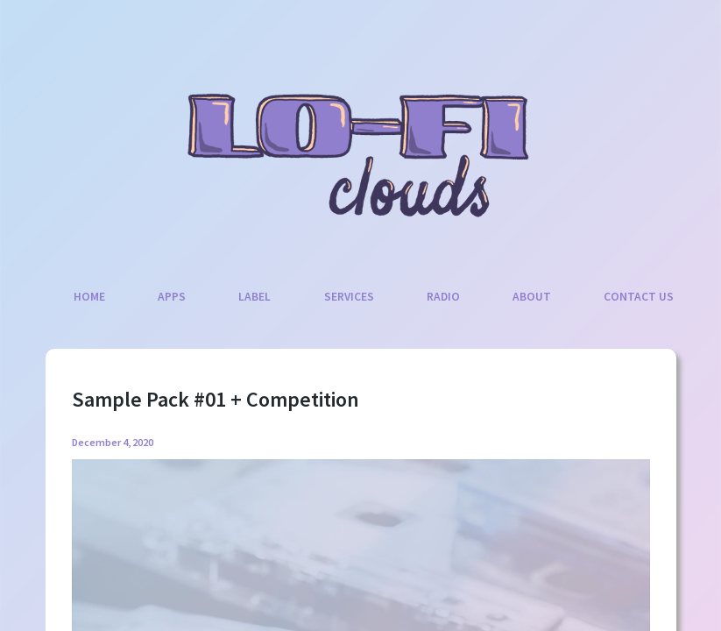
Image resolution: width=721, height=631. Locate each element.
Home (89, 296)
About (531, 296)
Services (349, 296)
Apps (172, 296)
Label (254, 296)
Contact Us (639, 296)
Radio (443, 296)
